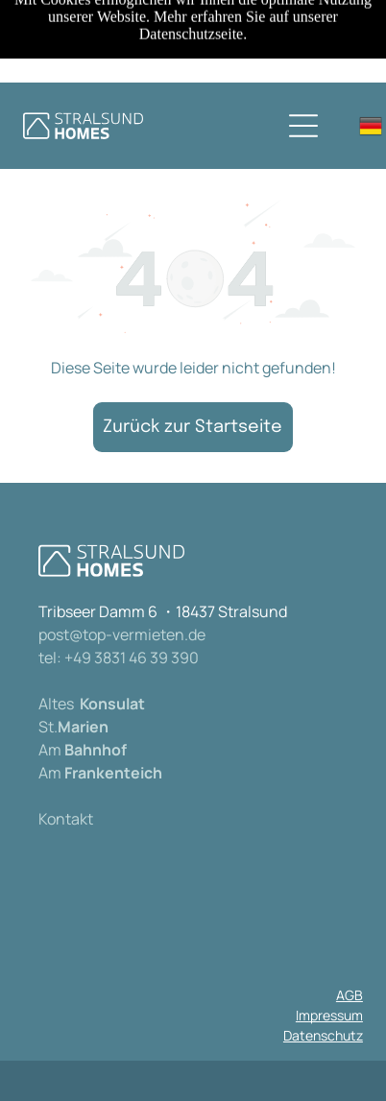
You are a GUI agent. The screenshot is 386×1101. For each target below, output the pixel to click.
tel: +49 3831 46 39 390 (118, 657)
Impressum (329, 1015)
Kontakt (65, 818)
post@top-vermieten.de (121, 634)
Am (49, 749)
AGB (349, 995)
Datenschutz (323, 1035)
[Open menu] (303, 125)
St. (48, 726)
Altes (56, 703)
